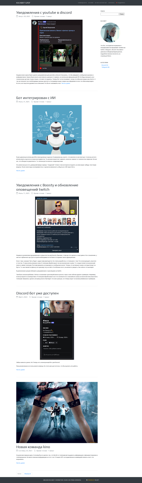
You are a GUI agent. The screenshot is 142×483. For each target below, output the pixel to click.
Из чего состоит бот (101, 2)
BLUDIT (97, 480)
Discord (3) (105, 65)
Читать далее (66, 83)
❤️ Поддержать (120, 2)
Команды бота (82, 2)
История (90, 2)
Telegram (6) (105, 67)
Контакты (111, 2)
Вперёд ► (28, 473)
